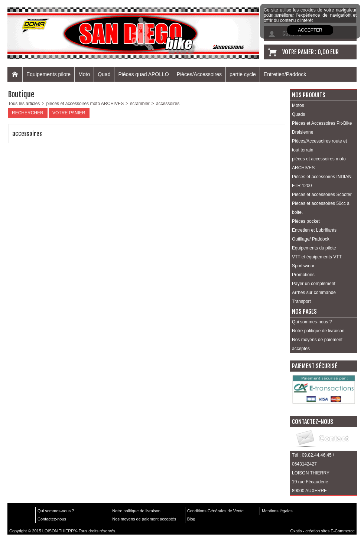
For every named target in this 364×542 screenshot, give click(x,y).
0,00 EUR (328, 52)
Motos (298, 105)
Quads (298, 114)
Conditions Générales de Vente (215, 511)
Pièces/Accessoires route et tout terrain (319, 145)
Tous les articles (24, 103)
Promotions (303, 274)
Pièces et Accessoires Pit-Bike (322, 123)
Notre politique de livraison (318, 330)
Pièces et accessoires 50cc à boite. (321, 208)
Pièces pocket (306, 221)
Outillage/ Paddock (310, 239)
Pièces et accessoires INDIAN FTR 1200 (321, 181)
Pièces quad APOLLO (143, 74)
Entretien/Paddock (285, 74)
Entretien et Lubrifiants (314, 230)
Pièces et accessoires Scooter (322, 194)
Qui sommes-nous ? (312, 321)
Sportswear (303, 265)
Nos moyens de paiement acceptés (317, 344)
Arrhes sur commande (314, 292)
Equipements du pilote (314, 248)
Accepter (310, 30)
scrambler (140, 103)
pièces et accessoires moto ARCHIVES (85, 103)
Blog (191, 519)
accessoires (167, 103)
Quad (104, 74)
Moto (84, 74)
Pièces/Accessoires (199, 74)
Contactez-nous (52, 519)
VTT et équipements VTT (317, 256)
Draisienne (302, 132)
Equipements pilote (48, 74)
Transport (301, 301)
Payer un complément (313, 283)
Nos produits (308, 95)
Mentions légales (277, 511)
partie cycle (243, 74)
